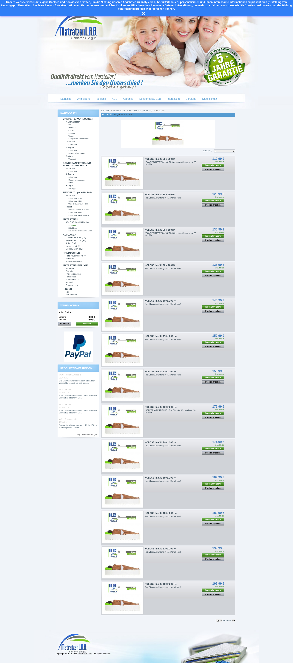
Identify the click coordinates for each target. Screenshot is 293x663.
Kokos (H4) (71, 243)
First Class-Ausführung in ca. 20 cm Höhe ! (163, 198)
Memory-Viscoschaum (76, 153)
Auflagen (70, 147)
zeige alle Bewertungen (86, 434)
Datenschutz (209, 98)
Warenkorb (68, 305)
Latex (70, 183)
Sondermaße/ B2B (150, 98)
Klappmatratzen (73, 122)
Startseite (65, 98)
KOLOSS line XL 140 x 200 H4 (161, 442)
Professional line (73, 274)
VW (69, 125)
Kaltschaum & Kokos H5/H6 (78, 215)
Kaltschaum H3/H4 (75, 198)
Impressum (173, 98)
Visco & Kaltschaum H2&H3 (78, 210)
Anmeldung (83, 98)
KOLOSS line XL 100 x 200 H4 (161, 301)
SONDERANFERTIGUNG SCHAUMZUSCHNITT (77, 164)
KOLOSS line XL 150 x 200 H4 (161, 477)
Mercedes (72, 128)
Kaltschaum (72, 145)
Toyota (70, 136)
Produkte (227, 620)
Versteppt (71, 159)
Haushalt (70, 258)
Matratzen (70, 141)
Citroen (71, 130)
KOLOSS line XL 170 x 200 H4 (161, 548)
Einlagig (69, 271)
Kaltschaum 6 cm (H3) (76, 237)
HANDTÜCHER (71, 252)
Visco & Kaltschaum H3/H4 (78, 204)
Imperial (69, 282)
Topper (69, 207)
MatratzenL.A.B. (85, 654)
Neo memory (71, 295)
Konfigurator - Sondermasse (79, 139)
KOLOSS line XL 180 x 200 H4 (161, 584)
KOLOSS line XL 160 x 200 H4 (161, 513)
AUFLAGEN (69, 234)
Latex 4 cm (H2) (73, 246)
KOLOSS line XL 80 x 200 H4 (160, 194)
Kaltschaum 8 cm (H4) (76, 240)
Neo (67, 292)
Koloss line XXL (73, 279)
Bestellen (87, 324)
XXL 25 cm (72, 228)
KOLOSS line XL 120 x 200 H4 (161, 371)
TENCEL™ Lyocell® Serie (77, 192)
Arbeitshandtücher (74, 261)
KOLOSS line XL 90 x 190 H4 (160, 230)
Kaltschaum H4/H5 (75, 201)
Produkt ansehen (212, 170)
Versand (101, 98)
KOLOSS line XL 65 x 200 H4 (160, 159)
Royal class (71, 277)
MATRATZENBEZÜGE (75, 265)
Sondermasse (72, 285)
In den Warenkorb (213, 165)
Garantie (128, 98)
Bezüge (69, 156)
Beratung (190, 98)
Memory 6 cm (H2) (74, 249)
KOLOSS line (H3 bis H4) (77, 222)
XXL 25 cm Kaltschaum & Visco (80, 231)
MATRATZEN (70, 219)
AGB (114, 98)
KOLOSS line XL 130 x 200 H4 (161, 407)
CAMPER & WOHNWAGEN (78, 118)
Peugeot (71, 133)
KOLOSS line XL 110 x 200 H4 (161, 336)
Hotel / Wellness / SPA (76, 256)
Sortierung (207, 150)
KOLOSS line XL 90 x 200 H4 (160, 265)
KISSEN (67, 289)
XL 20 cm (72, 225)
